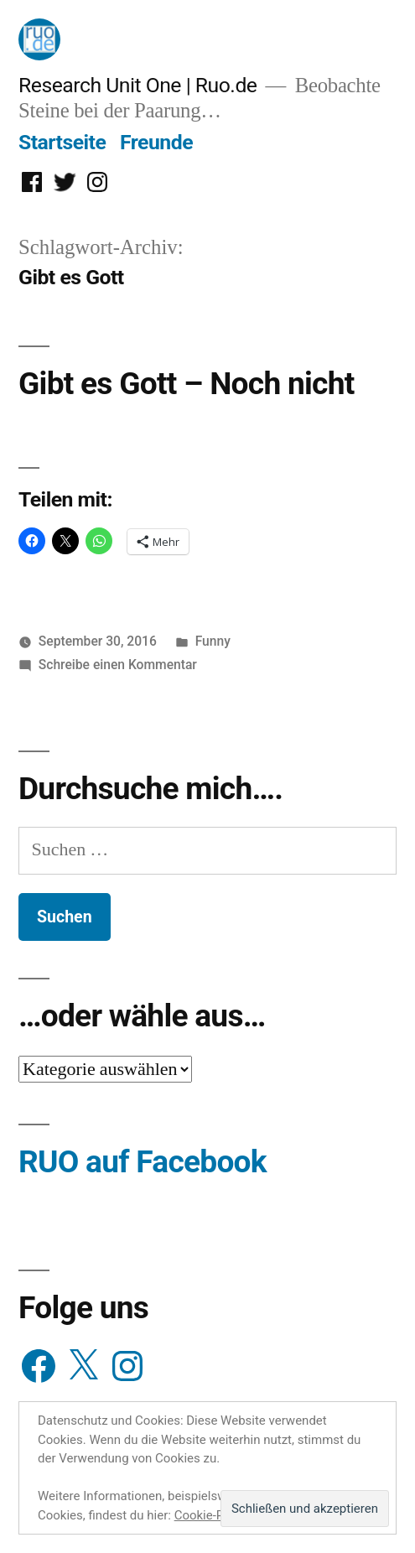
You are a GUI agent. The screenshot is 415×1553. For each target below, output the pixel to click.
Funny (213, 641)
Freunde (156, 142)
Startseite (62, 142)
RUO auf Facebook (142, 1162)
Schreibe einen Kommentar (118, 665)
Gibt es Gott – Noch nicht (186, 384)
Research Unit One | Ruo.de (137, 85)
